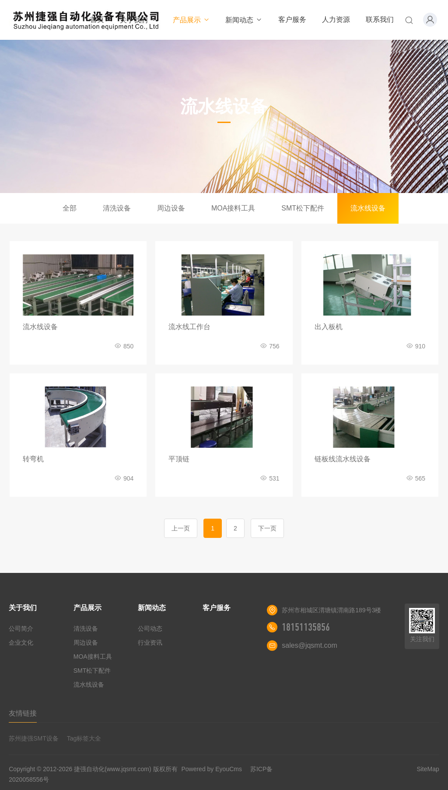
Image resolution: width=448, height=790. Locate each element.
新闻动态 (243, 20)
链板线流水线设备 (343, 459)
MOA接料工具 (233, 208)
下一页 (267, 528)
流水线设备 (367, 208)
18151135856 (306, 627)
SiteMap (427, 768)
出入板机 (329, 326)
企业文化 (21, 642)
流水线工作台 (189, 326)
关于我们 (138, 20)
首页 (97, 19)
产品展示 (191, 20)
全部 (70, 208)
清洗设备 (117, 208)
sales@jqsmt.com (309, 645)
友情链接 (23, 713)
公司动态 (150, 628)
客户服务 (292, 19)
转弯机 (33, 459)
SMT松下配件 (302, 208)
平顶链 (178, 459)
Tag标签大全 (84, 738)
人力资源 (336, 19)
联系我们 (380, 19)
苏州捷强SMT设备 (34, 738)
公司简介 (21, 628)
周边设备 (171, 208)
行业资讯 (150, 642)
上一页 (181, 528)
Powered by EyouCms (211, 768)
